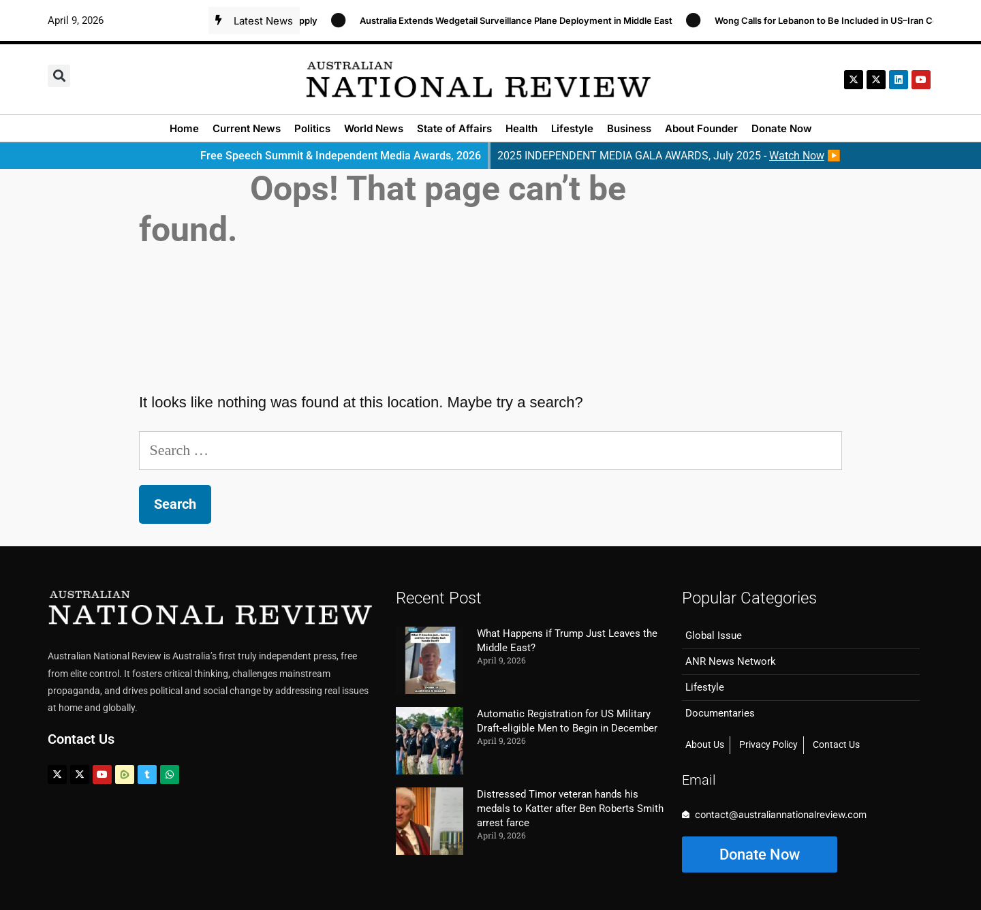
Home (184, 128)
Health (521, 128)
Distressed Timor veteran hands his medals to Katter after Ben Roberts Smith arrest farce (570, 808)
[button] (59, 76)
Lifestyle (572, 128)
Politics (312, 128)
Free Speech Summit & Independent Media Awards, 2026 (340, 155)
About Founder (701, 128)
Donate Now (781, 128)
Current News (247, 128)
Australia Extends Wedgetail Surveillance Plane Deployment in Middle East (523, 20)
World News (373, 128)
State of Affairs (454, 128)
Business (629, 128)
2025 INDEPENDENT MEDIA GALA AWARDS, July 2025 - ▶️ (669, 155)
